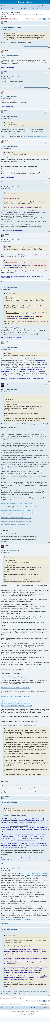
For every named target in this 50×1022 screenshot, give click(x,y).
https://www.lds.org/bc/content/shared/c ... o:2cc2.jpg (16, 517)
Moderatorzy (3, 16)
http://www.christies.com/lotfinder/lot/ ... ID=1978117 (15, 687)
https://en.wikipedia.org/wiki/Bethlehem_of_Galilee (34, 873)
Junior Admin (25, 14)
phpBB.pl (32, 1013)
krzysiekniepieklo (5, 923)
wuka (2, 863)
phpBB (22, 1011)
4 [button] (37, 19)
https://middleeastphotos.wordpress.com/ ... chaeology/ (16, 521)
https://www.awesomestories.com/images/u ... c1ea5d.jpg (17, 510)
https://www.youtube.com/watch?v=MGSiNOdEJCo (36, 46)
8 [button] (46, 19)
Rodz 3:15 (4, 366)
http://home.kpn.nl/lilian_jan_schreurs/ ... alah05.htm (15, 703)
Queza (5, 21)
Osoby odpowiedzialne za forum (36, 14)
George (6, 384)
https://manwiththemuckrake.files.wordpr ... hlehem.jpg (16, 503)
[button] (28, 19)
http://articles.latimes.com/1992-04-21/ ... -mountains (16, 696)
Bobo (16, 14)
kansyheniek (11, 14)
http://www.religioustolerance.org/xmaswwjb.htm (14, 524)
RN (1, 181)
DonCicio (8, 33)
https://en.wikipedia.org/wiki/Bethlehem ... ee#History (16, 919)
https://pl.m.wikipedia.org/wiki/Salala (11, 700)
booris (19, 14)
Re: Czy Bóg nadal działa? (11, 27)
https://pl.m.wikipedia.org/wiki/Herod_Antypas (14, 677)
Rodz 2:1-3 (13, 203)
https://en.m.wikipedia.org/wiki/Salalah (11, 702)
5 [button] (39, 19)
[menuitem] (3, 6)
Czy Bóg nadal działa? (10, 12)
